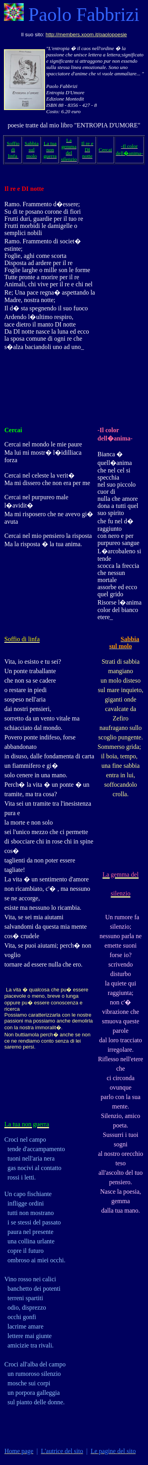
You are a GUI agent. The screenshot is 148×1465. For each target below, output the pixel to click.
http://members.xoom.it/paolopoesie (86, 34)
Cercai (13, 430)
